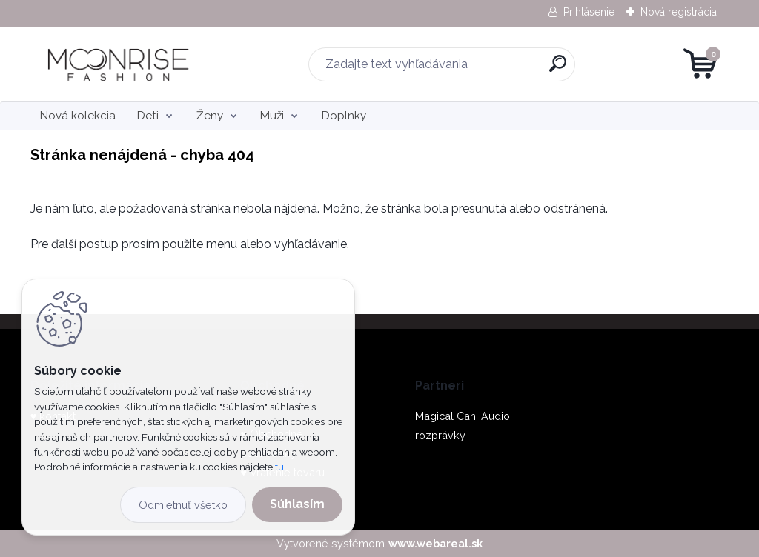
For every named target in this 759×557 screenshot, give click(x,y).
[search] (557, 69)
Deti (148, 115)
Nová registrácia (678, 12)
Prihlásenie (588, 12)
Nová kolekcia (78, 115)
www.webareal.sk (435, 543)
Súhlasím (297, 504)
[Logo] (121, 64)
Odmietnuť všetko (183, 504)
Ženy (209, 115)
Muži (272, 115)
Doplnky (344, 115)
